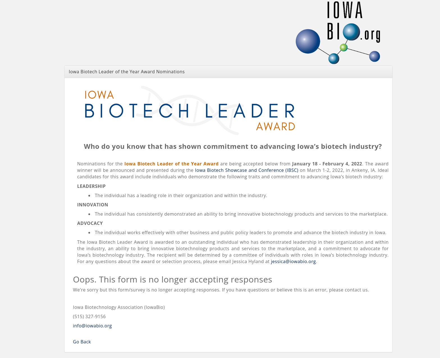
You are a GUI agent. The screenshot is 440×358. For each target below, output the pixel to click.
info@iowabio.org (92, 326)
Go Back (82, 342)
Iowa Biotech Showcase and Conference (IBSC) (246, 170)
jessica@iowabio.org (293, 261)
